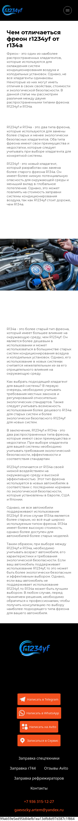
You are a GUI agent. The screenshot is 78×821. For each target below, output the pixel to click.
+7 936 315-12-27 (39, 801)
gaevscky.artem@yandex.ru (38, 809)
